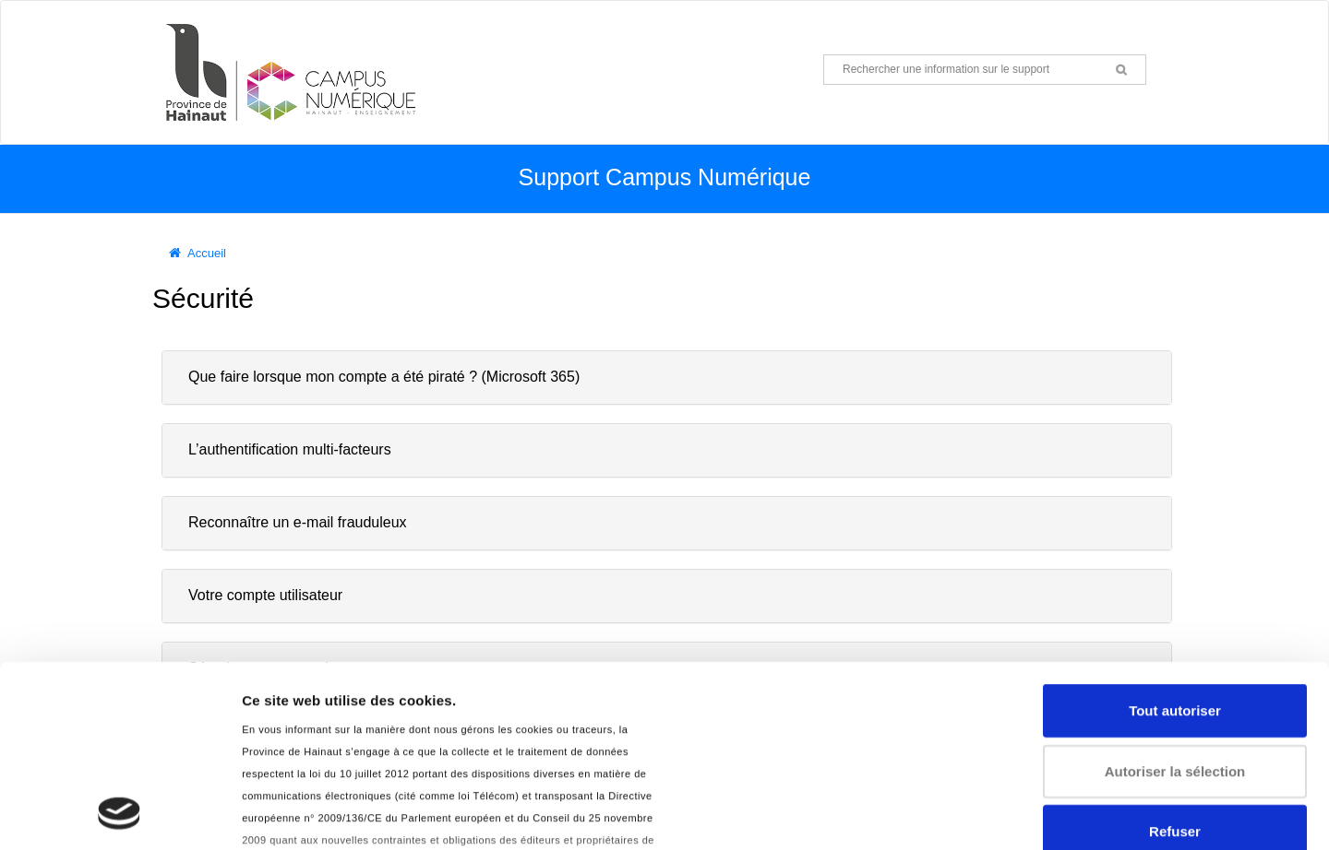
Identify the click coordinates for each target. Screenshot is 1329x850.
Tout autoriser (1175, 541)
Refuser (1175, 661)
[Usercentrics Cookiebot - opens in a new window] (119, 814)
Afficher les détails (304, 813)
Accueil (206, 253)
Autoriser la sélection (1175, 600)
